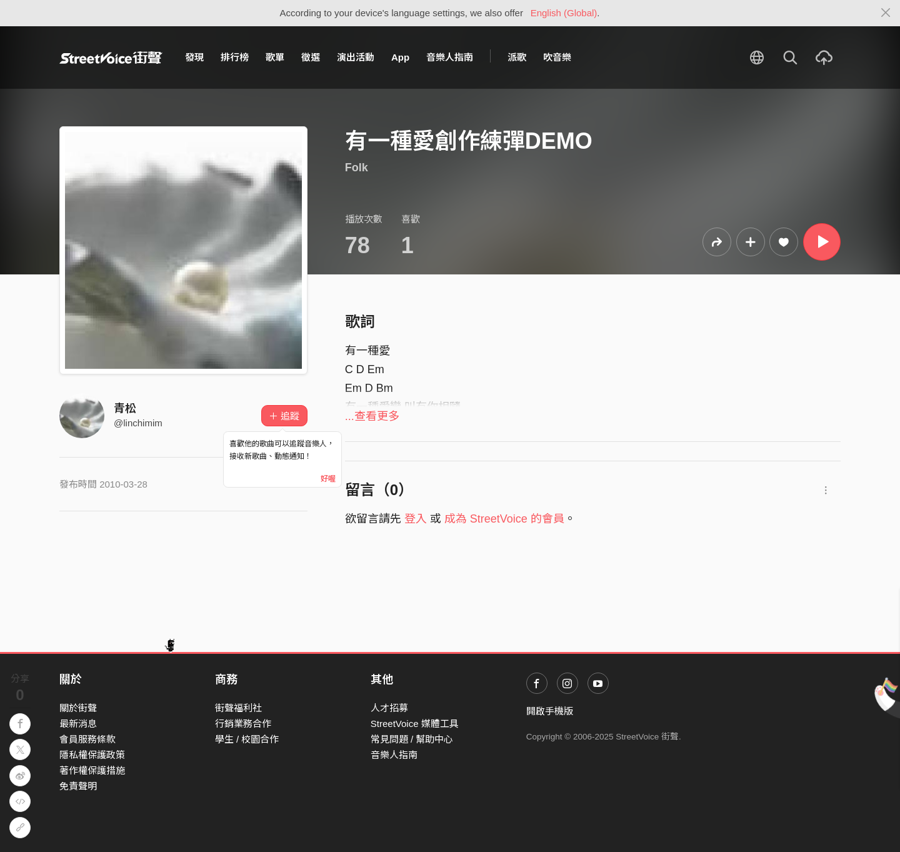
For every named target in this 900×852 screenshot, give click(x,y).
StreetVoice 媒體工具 (415, 723)
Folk (356, 167)
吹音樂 (557, 57)
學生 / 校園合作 (247, 739)
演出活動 (355, 57)
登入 (415, 519)
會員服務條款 (87, 739)
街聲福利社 (238, 708)
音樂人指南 (449, 57)
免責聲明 (78, 786)
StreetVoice (110, 57)
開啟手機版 (549, 711)
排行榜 (235, 57)
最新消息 (78, 723)
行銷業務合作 (243, 723)
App (400, 57)
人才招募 (389, 708)
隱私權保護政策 (92, 754)
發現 (194, 57)
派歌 (517, 57)
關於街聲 (78, 708)
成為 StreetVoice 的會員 (504, 519)
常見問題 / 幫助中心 (412, 739)
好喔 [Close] (328, 478)
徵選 (310, 57)
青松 (125, 409)
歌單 (275, 57)
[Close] (886, 13)
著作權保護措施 (92, 770)
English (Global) (564, 13)
